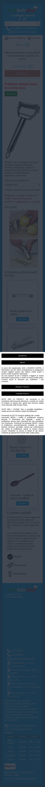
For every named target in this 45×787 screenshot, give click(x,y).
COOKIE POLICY (22, 394)
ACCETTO (22, 356)
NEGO (22, 362)
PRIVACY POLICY (22, 387)
